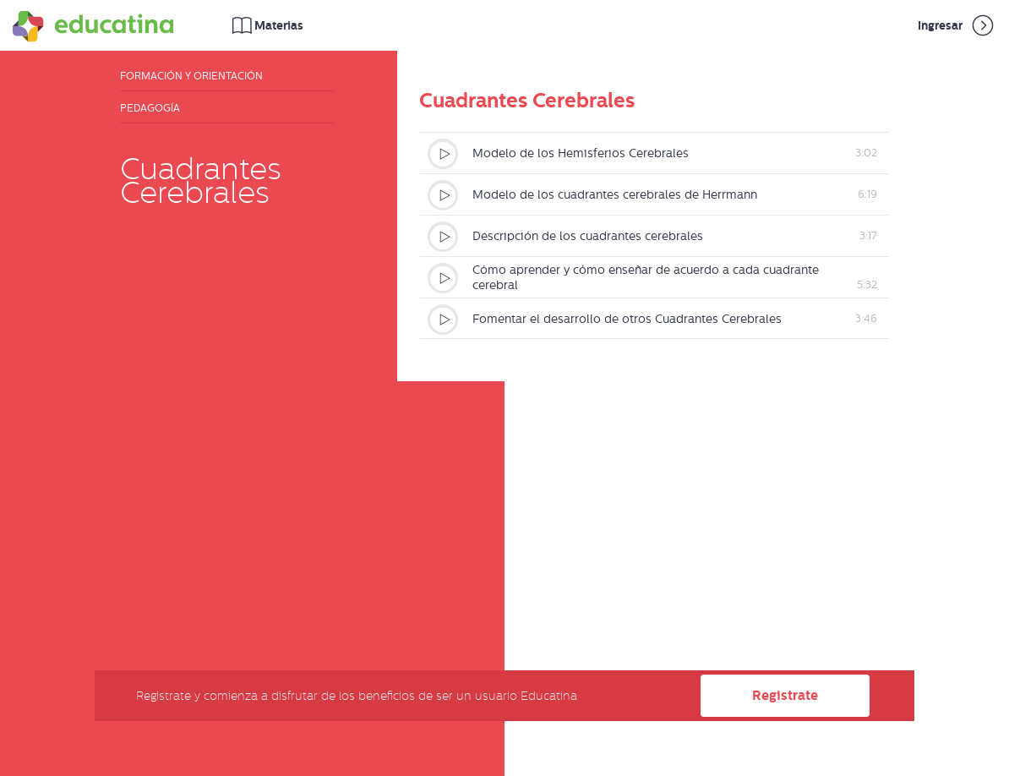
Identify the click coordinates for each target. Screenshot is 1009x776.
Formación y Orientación (191, 76)
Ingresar (957, 25)
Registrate (785, 695)
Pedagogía (150, 108)
